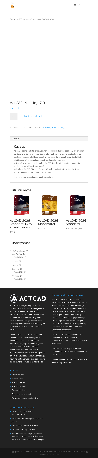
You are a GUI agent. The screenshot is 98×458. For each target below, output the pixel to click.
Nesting (35, 19)
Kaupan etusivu (18, 374)
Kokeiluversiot (17, 378)
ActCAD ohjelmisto (24, 19)
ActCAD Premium (19, 382)
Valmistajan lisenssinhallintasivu (25, 398)
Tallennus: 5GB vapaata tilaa (23, 429)
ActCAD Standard (19, 386)
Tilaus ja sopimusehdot (21, 394)
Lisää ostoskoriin (33, 116)
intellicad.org (57, 362)
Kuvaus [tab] (16, 138)
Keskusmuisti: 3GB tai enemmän (25, 425)
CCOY (27, 451)
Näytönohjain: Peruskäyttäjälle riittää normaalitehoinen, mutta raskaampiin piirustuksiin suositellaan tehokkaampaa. (28, 436)
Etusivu (12, 19)
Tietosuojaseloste (19, 390)
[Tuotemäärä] (13, 116)
